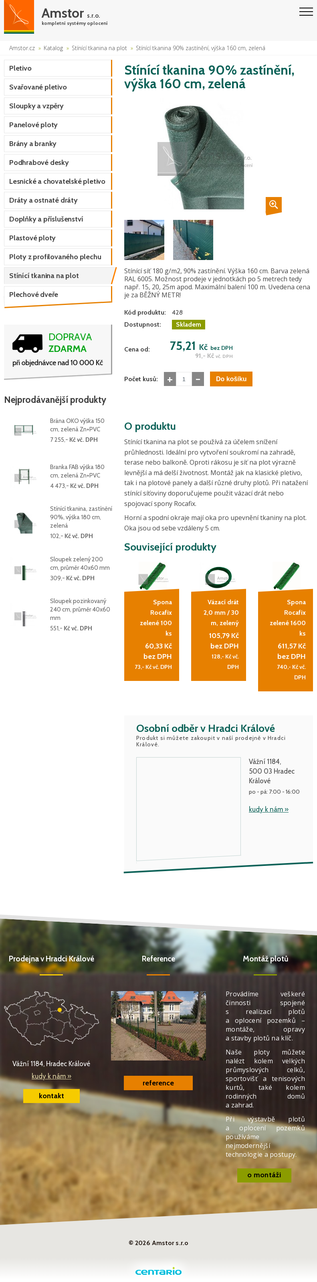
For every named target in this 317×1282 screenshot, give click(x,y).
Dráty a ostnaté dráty (43, 200)
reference (158, 1083)
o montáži (264, 1174)
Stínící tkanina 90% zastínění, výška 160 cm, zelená (200, 48)
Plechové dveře (33, 294)
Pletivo (20, 68)
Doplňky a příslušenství (46, 219)
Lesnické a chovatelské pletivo (57, 181)
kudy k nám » (269, 809)
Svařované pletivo (38, 87)
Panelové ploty (33, 124)
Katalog (53, 48)
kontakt (51, 1095)
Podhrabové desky (39, 162)
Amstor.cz (22, 48)
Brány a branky (33, 143)
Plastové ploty (32, 238)
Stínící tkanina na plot (99, 48)
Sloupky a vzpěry (36, 106)
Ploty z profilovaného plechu (55, 256)
